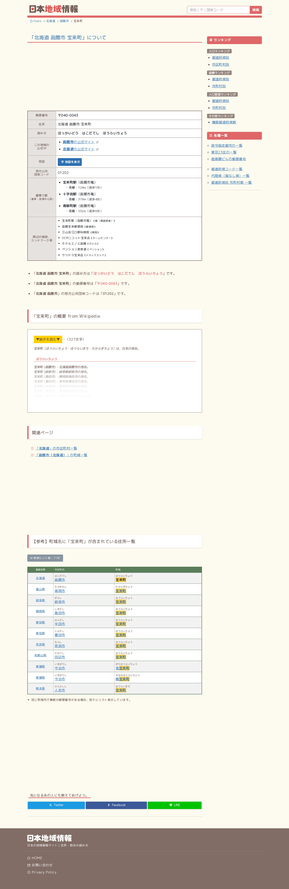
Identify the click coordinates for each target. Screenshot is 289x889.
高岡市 (60, 591)
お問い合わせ (40, 865)
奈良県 (40, 644)
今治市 (60, 668)
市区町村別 (220, 64)
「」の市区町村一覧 (56, 448)
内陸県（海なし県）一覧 (230, 175)
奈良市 (60, 646)
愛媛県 (40, 666)
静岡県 (40, 611)
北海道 (40, 578)
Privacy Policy (42, 872)
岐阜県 (40, 600)
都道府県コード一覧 (226, 169)
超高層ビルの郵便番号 (228, 159)
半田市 (60, 624)
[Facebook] (116, 805)
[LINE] (175, 805)
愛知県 (40, 622)
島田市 (60, 613)
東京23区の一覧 (223, 152)
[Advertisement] (114, 76)
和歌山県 (40, 655)
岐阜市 (60, 601)
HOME (34, 858)
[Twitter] (56, 805)
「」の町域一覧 (61, 455)
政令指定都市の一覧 (226, 145)
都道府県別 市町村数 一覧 (231, 182)
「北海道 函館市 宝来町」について (68, 37)
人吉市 (60, 690)
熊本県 (40, 688)
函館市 (60, 579)
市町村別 (219, 86)
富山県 (40, 589)
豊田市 (60, 635)
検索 (255, 10)
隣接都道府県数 (224, 122)
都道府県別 (220, 57)
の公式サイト (79, 142)
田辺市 (60, 657)
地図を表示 (70, 162)
